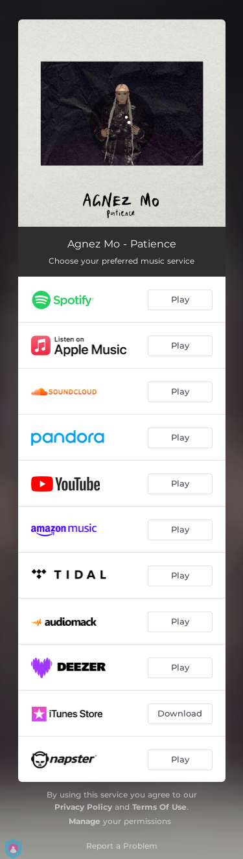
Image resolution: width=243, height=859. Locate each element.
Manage (84, 821)
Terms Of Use (159, 807)
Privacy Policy (83, 807)
